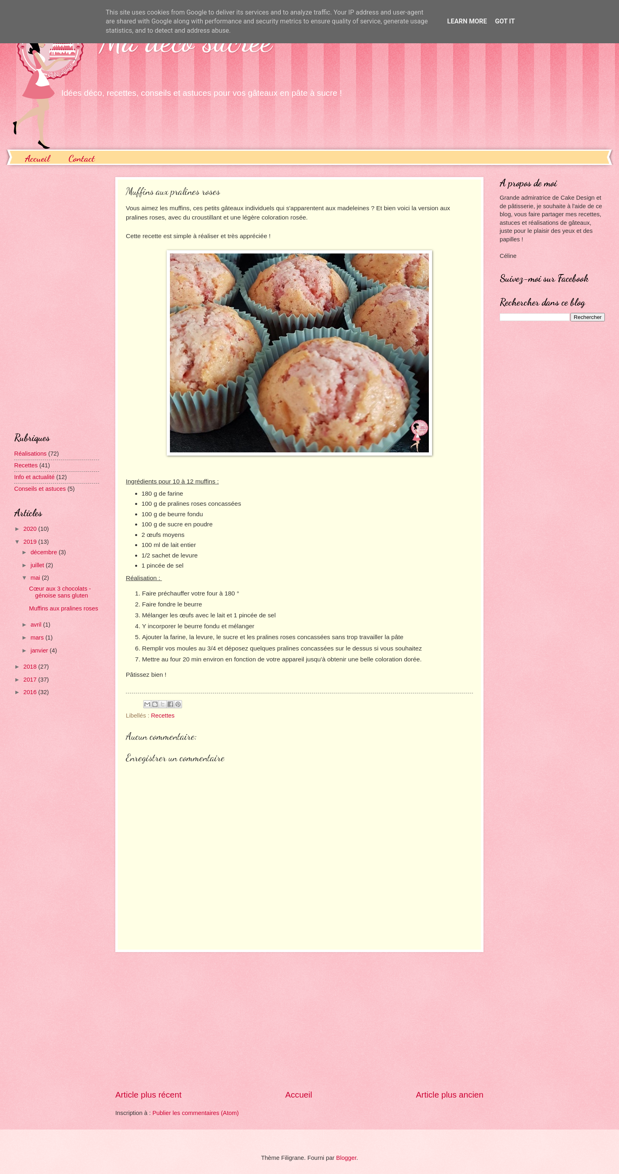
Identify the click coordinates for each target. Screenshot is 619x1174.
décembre (44, 552)
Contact (81, 158)
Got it (505, 21)
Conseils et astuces (40, 489)
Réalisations (30, 453)
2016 (30, 692)
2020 (30, 529)
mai (36, 577)
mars (37, 637)
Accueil (37, 158)
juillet (38, 565)
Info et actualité (34, 477)
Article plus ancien (449, 1094)
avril (36, 624)
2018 (30, 666)
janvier (39, 650)
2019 (30, 541)
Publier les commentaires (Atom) (196, 1113)
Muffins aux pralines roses (63, 608)
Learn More (467, 21)
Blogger (346, 1158)
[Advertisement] (299, 1020)
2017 (30, 679)
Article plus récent (148, 1094)
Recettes (162, 715)
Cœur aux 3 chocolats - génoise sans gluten (60, 592)
